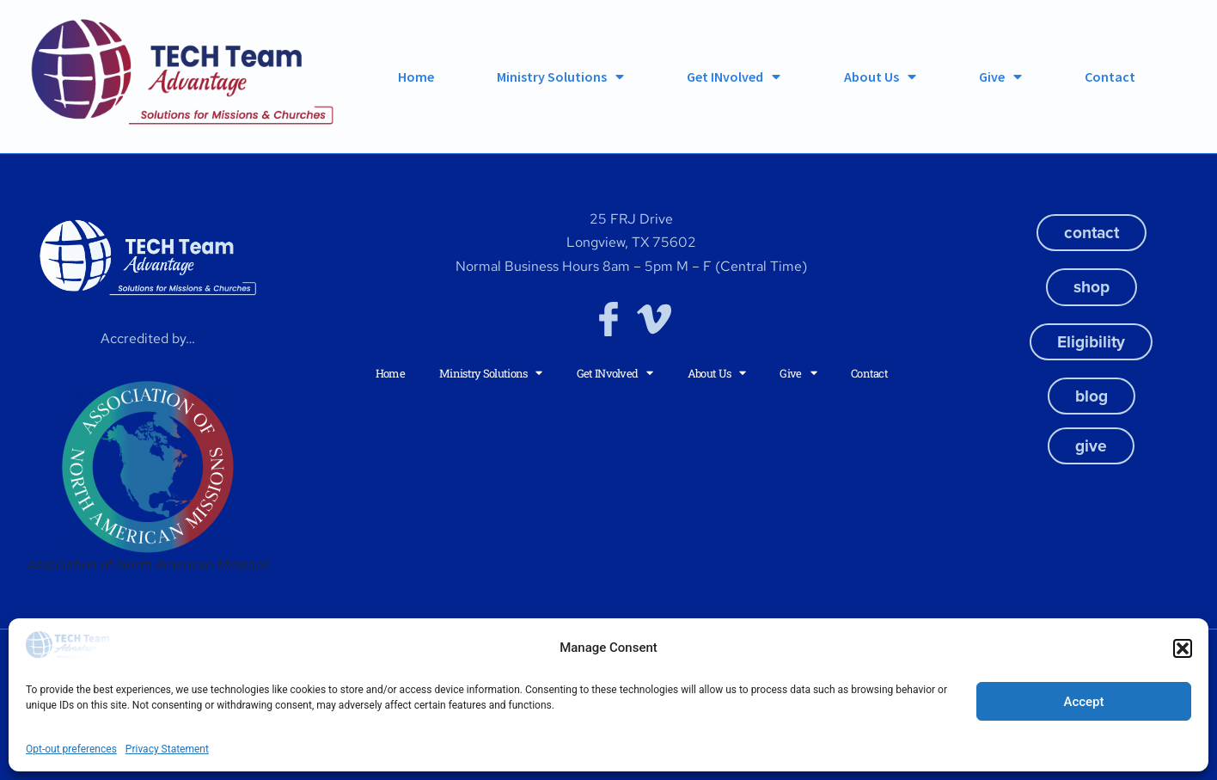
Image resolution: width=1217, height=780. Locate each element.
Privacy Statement (167, 749)
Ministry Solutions (560, 76)
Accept (1083, 701)
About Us (880, 76)
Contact (1110, 76)
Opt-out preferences (71, 749)
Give (1000, 76)
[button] (1182, 648)
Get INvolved (733, 76)
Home (416, 76)
